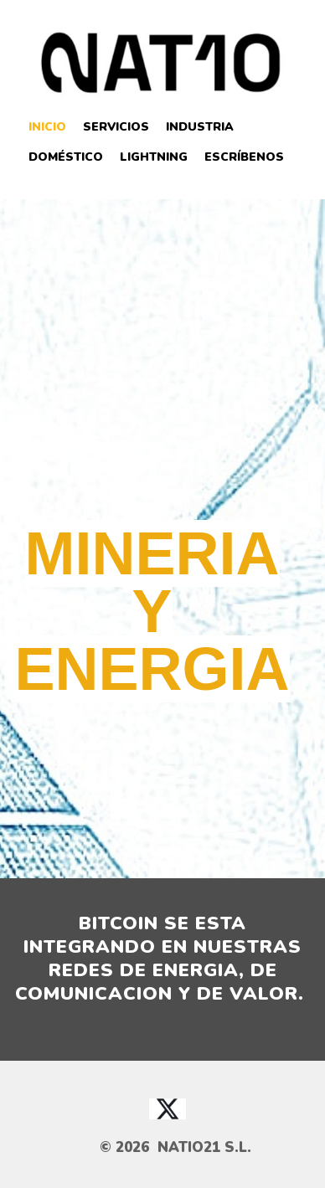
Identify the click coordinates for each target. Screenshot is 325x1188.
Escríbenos (244, 157)
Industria (200, 127)
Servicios (116, 127)
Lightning (154, 157)
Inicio (47, 127)
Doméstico (65, 157)
